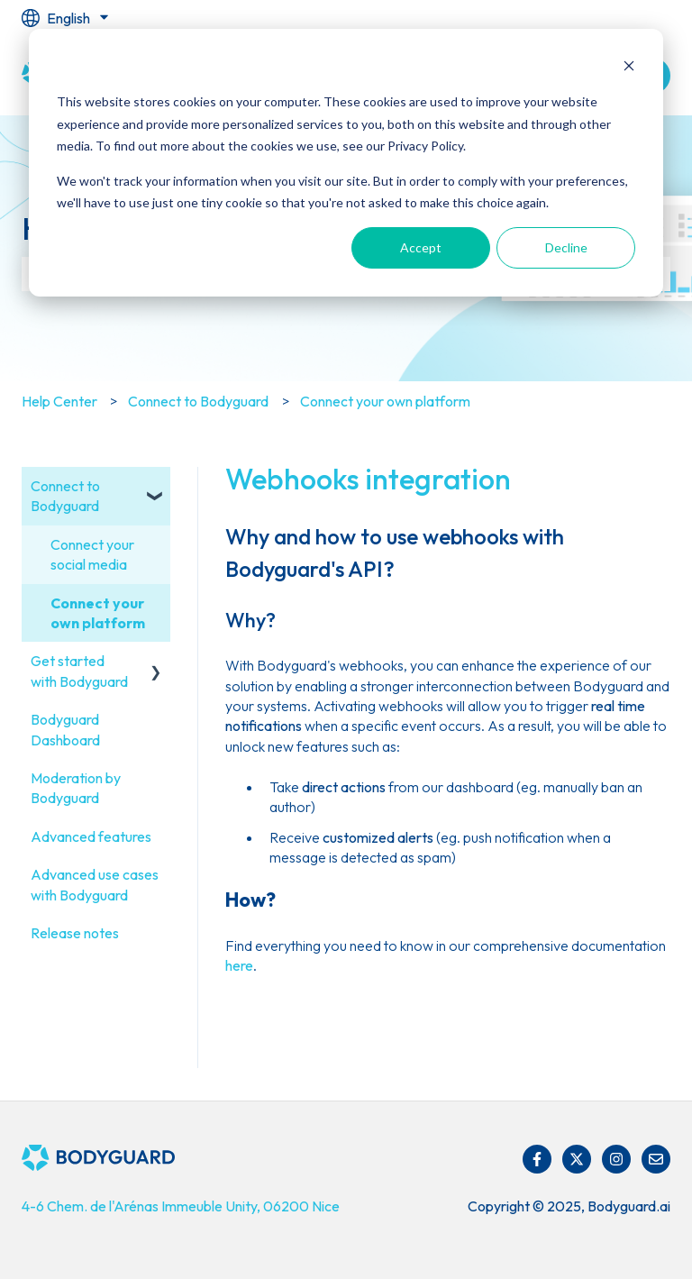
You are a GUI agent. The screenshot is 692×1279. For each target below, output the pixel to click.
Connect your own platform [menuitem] (97, 613)
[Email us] (656, 1159)
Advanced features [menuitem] (91, 836)
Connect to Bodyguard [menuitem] (65, 496)
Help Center (59, 401)
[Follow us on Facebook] (537, 1159)
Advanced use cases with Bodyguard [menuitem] (95, 884)
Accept (421, 247)
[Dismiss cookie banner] (629, 68)
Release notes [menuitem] (75, 933)
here (239, 965)
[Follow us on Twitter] (576, 1159)
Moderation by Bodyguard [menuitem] (76, 788)
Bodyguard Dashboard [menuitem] (65, 729)
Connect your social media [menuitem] (92, 554)
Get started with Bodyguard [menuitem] (79, 671)
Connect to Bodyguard (198, 401)
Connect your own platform (385, 401)
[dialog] (346, 163)
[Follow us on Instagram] (616, 1159)
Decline (566, 247)
